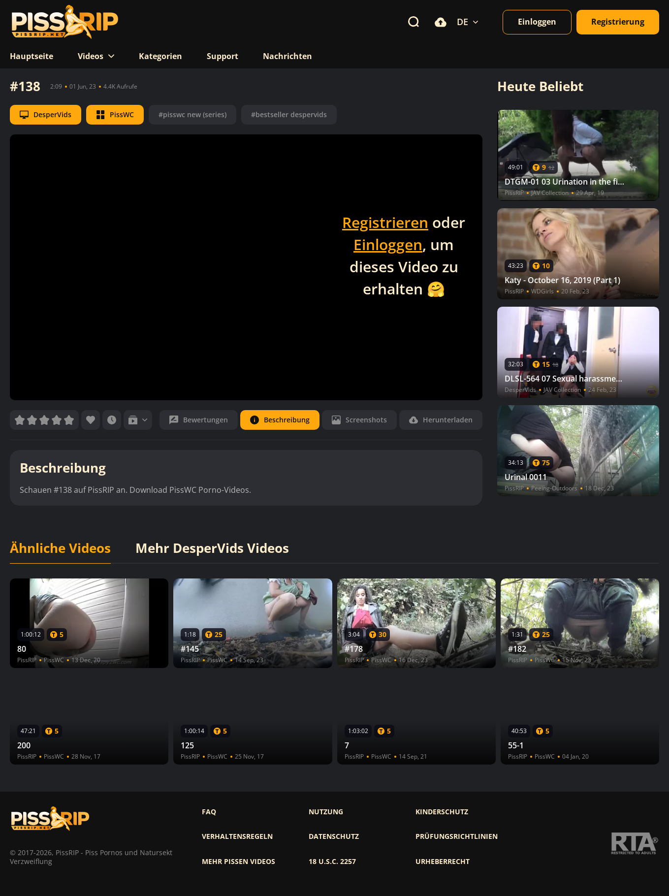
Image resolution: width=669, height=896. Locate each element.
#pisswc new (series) (192, 114)
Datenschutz (334, 836)
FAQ (209, 811)
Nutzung (326, 811)
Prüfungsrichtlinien (456, 836)
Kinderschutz (441, 811)
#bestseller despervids (289, 114)
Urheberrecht (442, 861)
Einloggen (387, 244)
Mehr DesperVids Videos (212, 548)
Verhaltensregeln (237, 836)
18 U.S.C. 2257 (332, 861)
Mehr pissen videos (238, 861)
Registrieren (385, 222)
